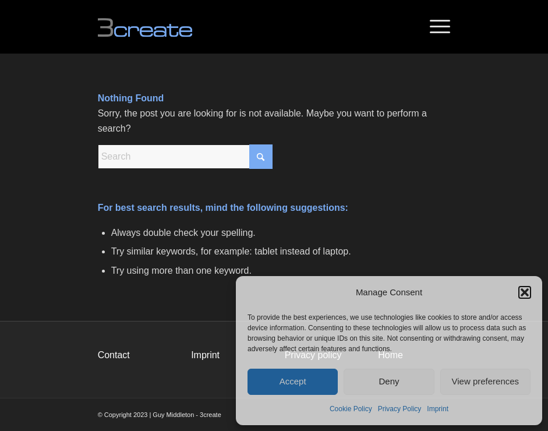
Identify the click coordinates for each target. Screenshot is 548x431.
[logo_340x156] (155, 27)
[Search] (185, 156)
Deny (389, 381)
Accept (293, 381)
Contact (114, 355)
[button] (525, 292)
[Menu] (434, 27)
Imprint (437, 409)
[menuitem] (434, 27)
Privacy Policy (400, 409)
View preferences (485, 381)
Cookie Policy (351, 409)
